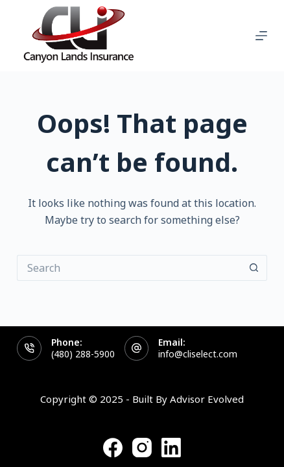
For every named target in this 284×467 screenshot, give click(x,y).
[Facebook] (113, 447)
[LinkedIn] (171, 447)
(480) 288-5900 (83, 354)
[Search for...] (129, 268)
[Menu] (261, 36)
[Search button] (254, 268)
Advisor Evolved (207, 398)
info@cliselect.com (197, 354)
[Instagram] (142, 447)
